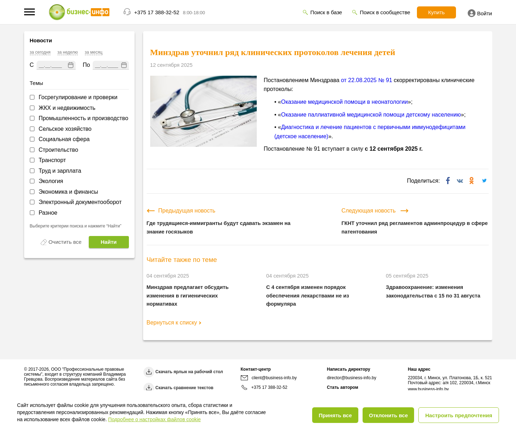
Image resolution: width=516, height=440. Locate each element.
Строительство (58, 150)
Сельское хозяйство (65, 129)
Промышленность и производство (83, 118)
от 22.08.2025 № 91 (366, 80)
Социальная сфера (64, 139)
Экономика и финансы (68, 192)
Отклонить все (388, 415)
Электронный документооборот (80, 202)
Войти (480, 13)
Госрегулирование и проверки (78, 97)
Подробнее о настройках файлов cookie (154, 419)
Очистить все (64, 242)
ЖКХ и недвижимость (67, 108)
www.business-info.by (428, 389)
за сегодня (40, 52)
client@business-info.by (269, 377)
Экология (51, 181)
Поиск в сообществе (383, 12)
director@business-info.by (351, 377)
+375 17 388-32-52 (156, 12)
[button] (29, 12)
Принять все (335, 415)
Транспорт (52, 160)
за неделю (68, 52)
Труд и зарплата (60, 171)
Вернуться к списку (174, 323)
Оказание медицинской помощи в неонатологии (344, 102)
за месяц (94, 52)
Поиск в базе (324, 12)
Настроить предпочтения (458, 415)
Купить (435, 13)
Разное (48, 213)
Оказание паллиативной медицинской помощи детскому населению (371, 115)
